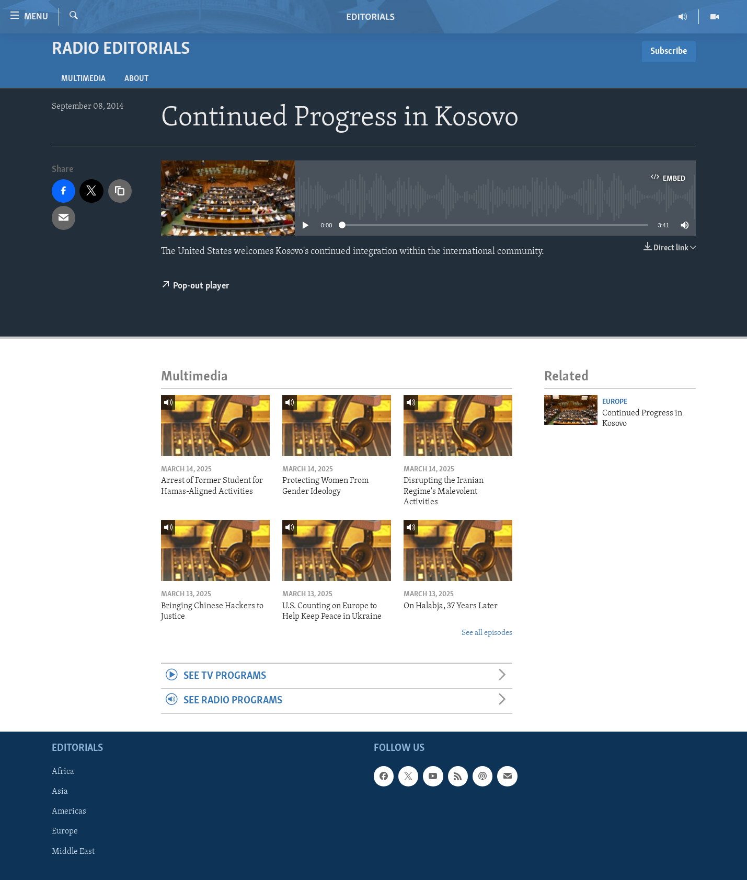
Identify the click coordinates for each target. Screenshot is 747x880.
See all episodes (487, 633)
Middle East (73, 851)
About (136, 79)
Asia (60, 792)
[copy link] (120, 191)
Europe (614, 402)
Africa (63, 772)
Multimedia (83, 79)
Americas (69, 811)
